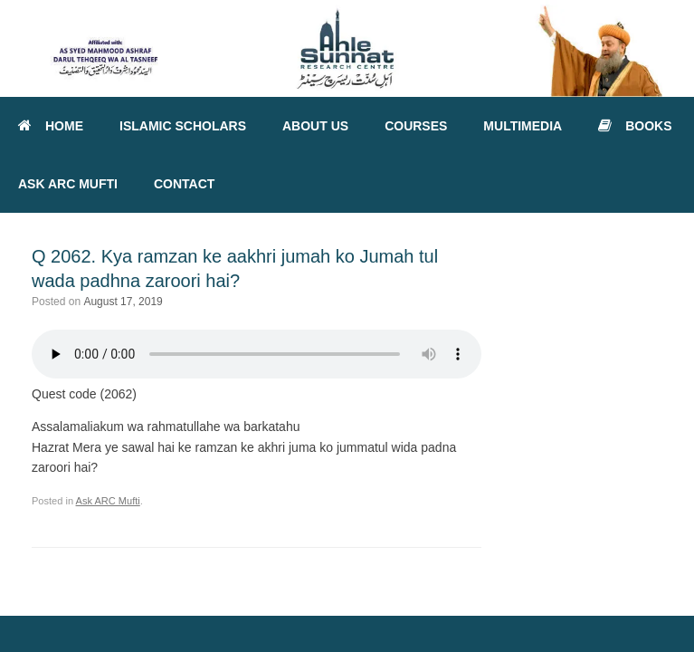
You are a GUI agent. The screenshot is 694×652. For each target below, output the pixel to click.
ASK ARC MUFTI (68, 184)
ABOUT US (315, 126)
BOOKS (634, 126)
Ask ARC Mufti (108, 500)
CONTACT (184, 184)
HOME (50, 126)
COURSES (416, 126)
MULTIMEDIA (522, 126)
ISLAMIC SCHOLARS (182, 126)
